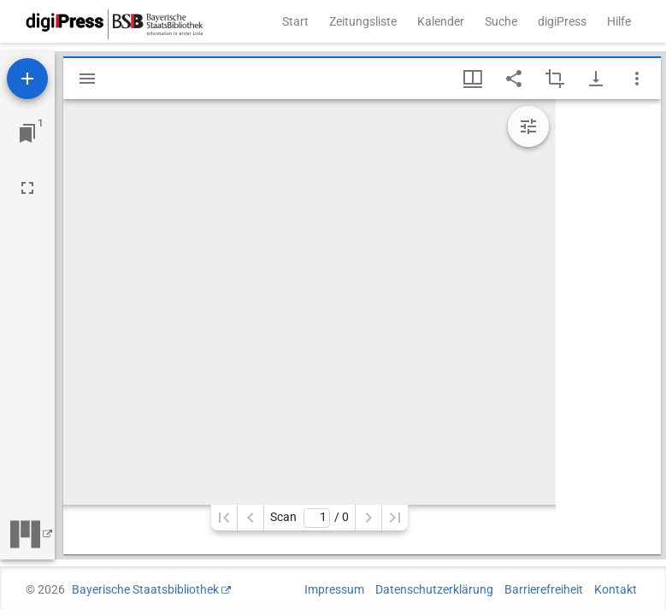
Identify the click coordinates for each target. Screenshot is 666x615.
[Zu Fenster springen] (27, 133)
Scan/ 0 (309, 518)
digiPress (562, 21)
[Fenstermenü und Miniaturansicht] (472, 78)
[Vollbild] (27, 187)
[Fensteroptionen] (636, 78)
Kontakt (615, 589)
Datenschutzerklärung (434, 589)
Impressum (334, 589)
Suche (501, 21)
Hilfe (619, 21)
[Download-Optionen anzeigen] (595, 78)
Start (295, 21)
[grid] (608, 326)
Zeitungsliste (363, 21)
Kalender (440, 21)
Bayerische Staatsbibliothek (145, 589)
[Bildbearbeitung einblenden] (528, 126)
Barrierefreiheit (543, 589)
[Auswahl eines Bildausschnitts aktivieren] (554, 78)
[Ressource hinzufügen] (27, 78)
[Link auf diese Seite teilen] (513, 78)
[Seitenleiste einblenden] (87, 78)
